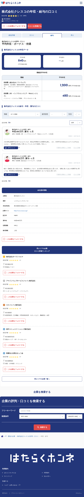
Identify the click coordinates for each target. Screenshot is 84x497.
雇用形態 (45, 114)
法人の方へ (47, 476)
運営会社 (4, 493)
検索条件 (5, 416)
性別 (70, 114)
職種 (5, 114)
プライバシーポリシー (17, 493)
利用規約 (46, 472)
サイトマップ (8, 476)
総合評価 (12, 35)
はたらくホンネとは (10, 472)
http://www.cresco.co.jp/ (21, 211)
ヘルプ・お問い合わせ (10, 485)
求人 (72, 35)
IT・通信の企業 (10, 436)
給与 (52, 35)
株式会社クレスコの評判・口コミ (28, 436)
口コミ (32, 35)
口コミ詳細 (77, 147)
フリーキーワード (9, 411)
